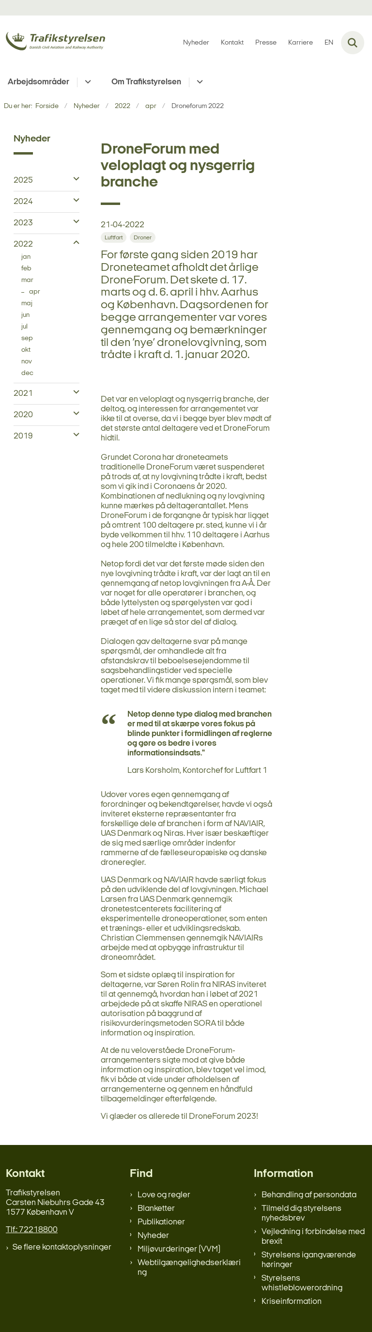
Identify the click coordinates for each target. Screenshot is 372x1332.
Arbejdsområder (38, 82)
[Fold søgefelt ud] (352, 42)
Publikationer (161, 1222)
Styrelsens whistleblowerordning (302, 1283)
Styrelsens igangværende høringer (309, 1260)
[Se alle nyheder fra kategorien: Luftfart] (113, 237)
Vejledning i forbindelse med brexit (313, 1237)
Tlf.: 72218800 (32, 1230)
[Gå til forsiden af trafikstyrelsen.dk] (52, 43)
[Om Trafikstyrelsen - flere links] (198, 82)
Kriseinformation (292, 1302)
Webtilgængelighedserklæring (189, 1268)
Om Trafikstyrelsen (146, 82)
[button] (73, 179)
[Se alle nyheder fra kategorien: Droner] (142, 237)
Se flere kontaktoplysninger (62, 1247)
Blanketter (156, 1209)
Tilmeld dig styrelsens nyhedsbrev (301, 1213)
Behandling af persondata (309, 1195)
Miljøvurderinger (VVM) (179, 1249)
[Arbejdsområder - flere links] (86, 82)
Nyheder (153, 1236)
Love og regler (164, 1195)
